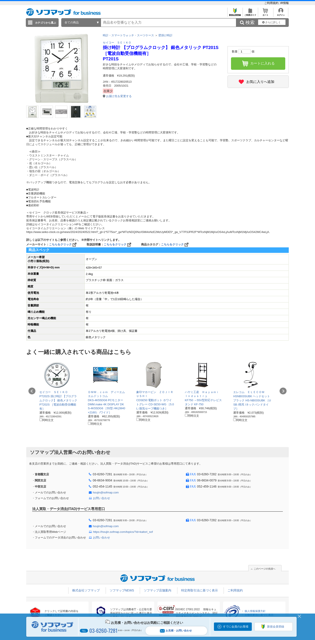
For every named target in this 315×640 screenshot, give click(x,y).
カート (265, 14)
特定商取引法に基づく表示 (199, 590)
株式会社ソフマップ (86, 590)
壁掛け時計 (165, 35)
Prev (31, 391)
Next (283, 391)
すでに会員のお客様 (235, 626)
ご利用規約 (271, 3)
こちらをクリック (63, 244)
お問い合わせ (101, 498)
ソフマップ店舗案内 (157, 590)
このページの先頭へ (264, 568)
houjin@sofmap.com (106, 492)
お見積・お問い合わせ (176, 630)
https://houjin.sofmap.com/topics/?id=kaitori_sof (123, 531)
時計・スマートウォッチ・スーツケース (128, 35)
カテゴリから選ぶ (45, 22)
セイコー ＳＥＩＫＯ (117, 42)
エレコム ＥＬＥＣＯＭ (248, 392)
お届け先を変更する (119, 96)
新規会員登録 (235, 14)
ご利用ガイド (250, 14)
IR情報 (284, 3)
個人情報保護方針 (255, 611)
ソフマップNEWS (122, 590)
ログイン (281, 14)
